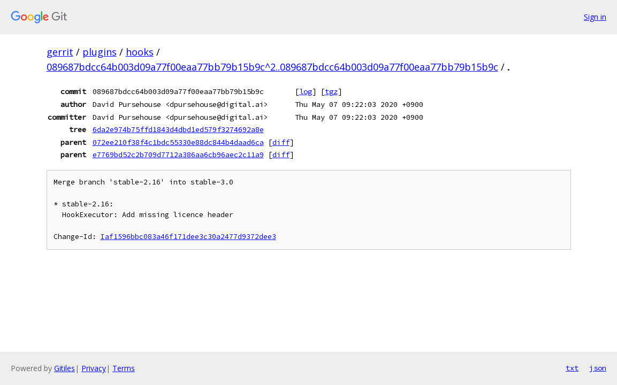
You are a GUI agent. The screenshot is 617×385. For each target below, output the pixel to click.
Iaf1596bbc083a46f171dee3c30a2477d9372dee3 (188, 236)
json (597, 368)
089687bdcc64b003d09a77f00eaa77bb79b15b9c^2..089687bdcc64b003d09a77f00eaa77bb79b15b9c (272, 66)
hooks (140, 51)
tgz (331, 91)
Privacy (93, 368)
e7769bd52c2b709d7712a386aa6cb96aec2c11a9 (178, 154)
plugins (99, 51)
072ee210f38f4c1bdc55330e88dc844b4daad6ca (178, 142)
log (305, 91)
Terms (123, 368)
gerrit (60, 51)
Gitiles (64, 368)
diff (281, 142)
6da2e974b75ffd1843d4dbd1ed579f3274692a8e (178, 129)
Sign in (595, 17)
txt (572, 368)
